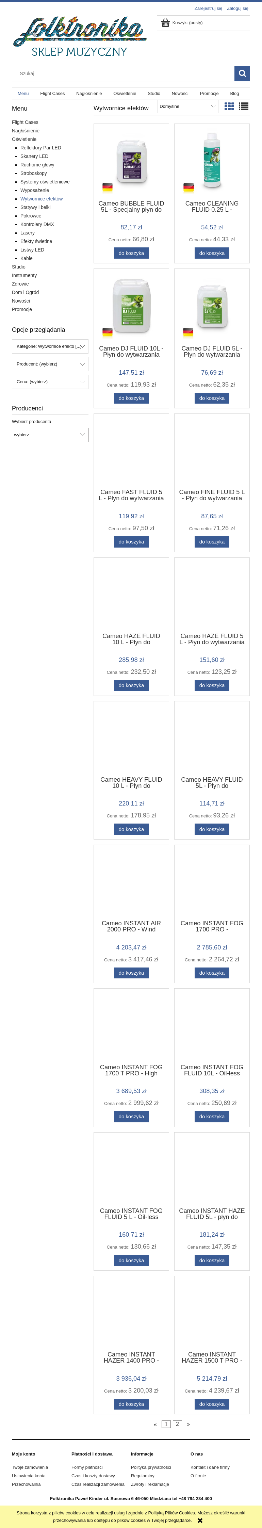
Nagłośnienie (25, 130)
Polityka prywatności (151, 1467)
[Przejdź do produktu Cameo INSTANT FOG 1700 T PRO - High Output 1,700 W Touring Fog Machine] (131, 1025)
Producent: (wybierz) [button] (37, 364)
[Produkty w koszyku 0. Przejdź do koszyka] (182, 22)
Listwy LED (32, 250)
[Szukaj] (242, 73)
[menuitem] (23, 93)
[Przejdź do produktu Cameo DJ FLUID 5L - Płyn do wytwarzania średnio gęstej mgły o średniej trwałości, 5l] (212, 306)
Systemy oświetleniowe (45, 181)
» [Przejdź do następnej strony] (188, 1424)
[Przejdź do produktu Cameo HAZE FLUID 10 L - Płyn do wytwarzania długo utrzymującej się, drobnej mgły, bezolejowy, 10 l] (131, 594)
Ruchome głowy (37, 164)
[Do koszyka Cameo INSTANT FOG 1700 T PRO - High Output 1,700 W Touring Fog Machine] (131, 1116)
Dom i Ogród (25, 292)
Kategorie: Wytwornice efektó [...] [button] (49, 346)
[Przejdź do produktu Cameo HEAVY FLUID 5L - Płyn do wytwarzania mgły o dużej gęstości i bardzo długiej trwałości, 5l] (212, 738)
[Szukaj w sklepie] (125, 73)
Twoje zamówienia (30, 1467)
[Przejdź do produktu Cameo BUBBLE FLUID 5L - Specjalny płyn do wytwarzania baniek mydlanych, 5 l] (131, 161)
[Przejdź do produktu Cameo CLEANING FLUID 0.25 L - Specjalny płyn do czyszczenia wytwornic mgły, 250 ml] (212, 161)
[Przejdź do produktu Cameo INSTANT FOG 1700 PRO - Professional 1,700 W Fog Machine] (212, 881)
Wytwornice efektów (41, 198)
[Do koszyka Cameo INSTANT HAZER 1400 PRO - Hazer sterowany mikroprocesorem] (131, 1404)
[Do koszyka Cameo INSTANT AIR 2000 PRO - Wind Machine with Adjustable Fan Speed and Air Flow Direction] (131, 973)
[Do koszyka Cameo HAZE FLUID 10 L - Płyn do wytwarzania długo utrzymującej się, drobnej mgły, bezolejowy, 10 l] (131, 685)
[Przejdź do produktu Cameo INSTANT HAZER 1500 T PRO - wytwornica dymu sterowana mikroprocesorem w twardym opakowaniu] (212, 1313)
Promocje (22, 309)
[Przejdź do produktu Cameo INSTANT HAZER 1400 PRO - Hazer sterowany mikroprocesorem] (131, 1313)
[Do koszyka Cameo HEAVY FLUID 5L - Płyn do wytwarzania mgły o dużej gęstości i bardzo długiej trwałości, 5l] (212, 829)
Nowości (21, 301)
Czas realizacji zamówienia (98, 1484)
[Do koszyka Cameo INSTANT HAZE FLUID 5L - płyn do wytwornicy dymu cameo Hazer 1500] (212, 1260)
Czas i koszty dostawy (93, 1475)
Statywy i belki (35, 207)
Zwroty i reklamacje (150, 1484)
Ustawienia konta (29, 1475)
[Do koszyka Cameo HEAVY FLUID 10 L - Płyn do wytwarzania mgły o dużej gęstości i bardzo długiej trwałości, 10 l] (131, 829)
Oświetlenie (24, 139)
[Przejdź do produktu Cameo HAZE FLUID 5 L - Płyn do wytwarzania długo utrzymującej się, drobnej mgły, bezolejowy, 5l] (212, 594)
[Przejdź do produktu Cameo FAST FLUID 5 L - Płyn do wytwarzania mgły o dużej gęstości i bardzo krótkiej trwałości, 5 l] (131, 450)
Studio (19, 267)
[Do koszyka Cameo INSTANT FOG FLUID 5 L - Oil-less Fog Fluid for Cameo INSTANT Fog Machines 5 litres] (131, 1260)
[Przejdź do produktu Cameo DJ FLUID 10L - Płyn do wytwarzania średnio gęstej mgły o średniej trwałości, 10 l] (131, 306)
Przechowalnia (26, 1484)
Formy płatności (87, 1467)
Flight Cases (25, 122)
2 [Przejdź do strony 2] (177, 1424)
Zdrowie (20, 284)
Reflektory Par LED (40, 147)
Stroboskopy (33, 173)
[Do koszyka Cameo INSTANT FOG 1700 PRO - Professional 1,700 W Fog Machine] (212, 973)
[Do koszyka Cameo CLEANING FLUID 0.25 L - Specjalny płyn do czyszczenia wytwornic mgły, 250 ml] (212, 253)
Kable (26, 258)
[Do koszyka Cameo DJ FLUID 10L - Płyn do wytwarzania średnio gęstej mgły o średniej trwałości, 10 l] (131, 398)
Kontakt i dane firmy (210, 1467)
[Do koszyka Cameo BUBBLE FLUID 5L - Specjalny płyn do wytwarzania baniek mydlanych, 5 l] (131, 253)
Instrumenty (24, 275)
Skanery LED (34, 156)
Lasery (27, 232)
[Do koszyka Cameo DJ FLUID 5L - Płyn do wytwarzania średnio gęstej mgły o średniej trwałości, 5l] (212, 398)
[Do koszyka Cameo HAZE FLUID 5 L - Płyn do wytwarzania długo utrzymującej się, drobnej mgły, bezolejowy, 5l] (212, 685)
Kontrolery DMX (37, 224)
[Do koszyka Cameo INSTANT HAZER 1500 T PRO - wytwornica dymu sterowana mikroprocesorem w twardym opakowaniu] (212, 1404)
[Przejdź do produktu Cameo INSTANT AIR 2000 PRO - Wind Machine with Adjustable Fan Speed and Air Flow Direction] (131, 881)
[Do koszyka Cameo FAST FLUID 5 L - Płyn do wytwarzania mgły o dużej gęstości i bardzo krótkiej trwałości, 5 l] (131, 542)
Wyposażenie (34, 190)
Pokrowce (30, 215)
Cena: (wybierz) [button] (32, 381)
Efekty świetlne (36, 241)
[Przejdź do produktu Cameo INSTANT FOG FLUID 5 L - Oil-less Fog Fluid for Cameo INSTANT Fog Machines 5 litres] (131, 1169)
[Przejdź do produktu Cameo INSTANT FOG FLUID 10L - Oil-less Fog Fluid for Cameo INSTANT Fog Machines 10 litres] (212, 1025)
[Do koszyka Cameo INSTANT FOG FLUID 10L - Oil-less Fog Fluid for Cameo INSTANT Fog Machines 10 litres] (212, 1116)
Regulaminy (142, 1475)
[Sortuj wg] (188, 106)
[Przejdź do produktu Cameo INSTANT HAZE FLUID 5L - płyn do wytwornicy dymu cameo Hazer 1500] (212, 1169)
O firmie (198, 1475)
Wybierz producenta (31, 421)
